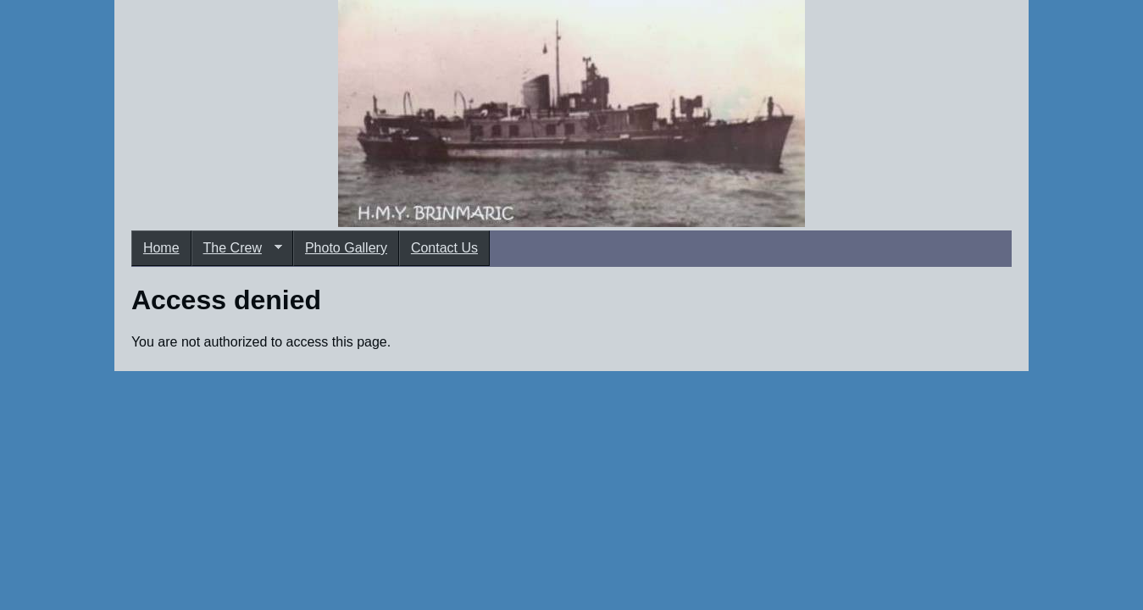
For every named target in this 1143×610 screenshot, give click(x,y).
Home (161, 248)
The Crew (236, 248)
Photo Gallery (346, 248)
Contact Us (444, 248)
